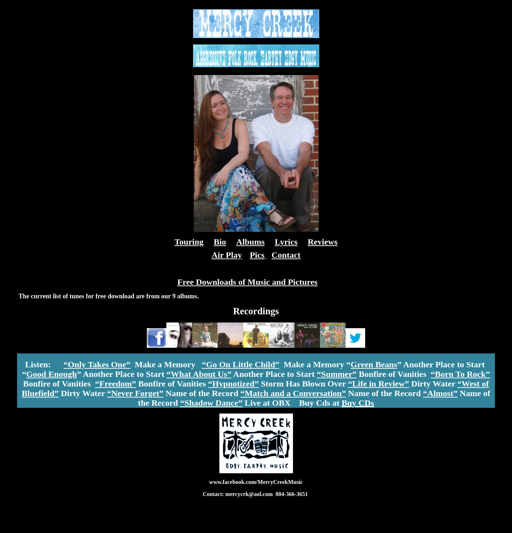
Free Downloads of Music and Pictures (247, 282)
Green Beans (374, 364)
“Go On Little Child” (240, 364)
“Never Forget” (135, 393)
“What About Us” (198, 374)
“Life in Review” (378, 383)
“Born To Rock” (460, 374)
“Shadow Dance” (211, 402)
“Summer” (337, 374)
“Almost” (440, 393)
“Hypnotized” (233, 383)
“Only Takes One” (97, 364)
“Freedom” (115, 383)
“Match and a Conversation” (293, 393)
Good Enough (51, 374)
